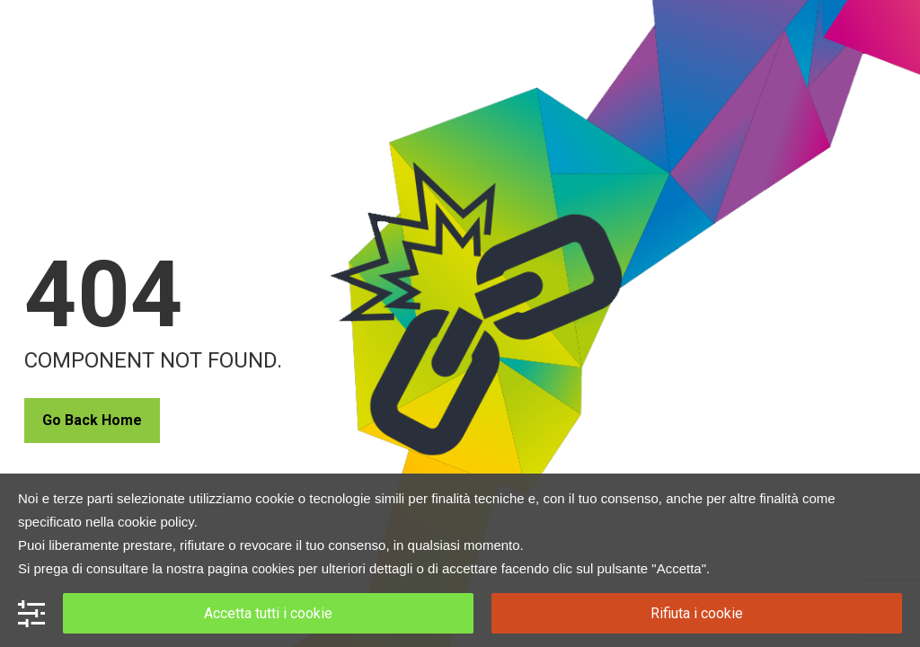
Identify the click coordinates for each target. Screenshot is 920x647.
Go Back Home (92, 420)
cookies (273, 569)
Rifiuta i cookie (696, 613)
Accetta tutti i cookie (268, 613)
